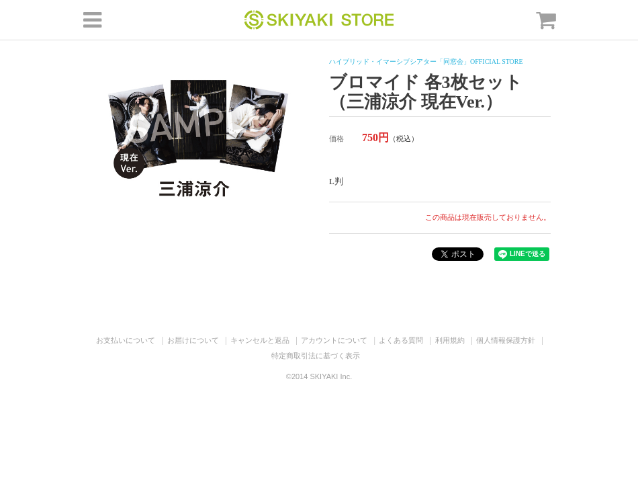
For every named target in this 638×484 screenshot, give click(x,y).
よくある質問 (401, 340)
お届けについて (193, 340)
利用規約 (450, 340)
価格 (336, 138)
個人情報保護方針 (505, 340)
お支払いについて (125, 340)
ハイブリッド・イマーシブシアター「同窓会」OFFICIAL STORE (426, 61)
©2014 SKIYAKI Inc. (319, 376)
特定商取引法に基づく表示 (315, 356)
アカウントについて (334, 340)
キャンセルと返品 (259, 340)
